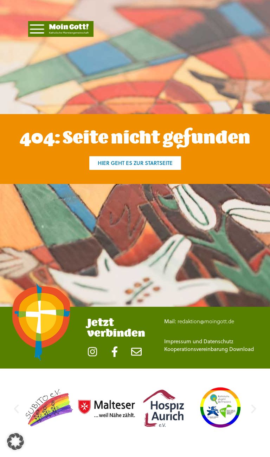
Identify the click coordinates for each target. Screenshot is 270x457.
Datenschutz (218, 348)
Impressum (177, 348)
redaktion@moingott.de (206, 328)
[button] (16, 416)
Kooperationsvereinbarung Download (209, 356)
